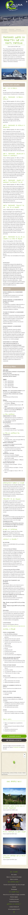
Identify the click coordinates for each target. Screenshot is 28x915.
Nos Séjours (14, 871)
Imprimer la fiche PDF (15, 740)
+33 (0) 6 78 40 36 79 (14, 906)
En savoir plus (14, 891)
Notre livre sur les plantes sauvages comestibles (14, 894)
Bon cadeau (14, 874)
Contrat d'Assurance (14, 901)
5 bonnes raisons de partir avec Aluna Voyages (14, 884)
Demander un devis (15, 736)
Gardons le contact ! (14, 904)
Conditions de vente (14, 899)
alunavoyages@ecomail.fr (14, 909)
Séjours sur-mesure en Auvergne (14, 876)
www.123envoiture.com (13, 625)
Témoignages (14, 889)
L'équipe (14, 886)
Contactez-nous (17, 747)
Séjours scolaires (14, 879)
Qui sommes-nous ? (14, 881)
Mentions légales (14, 896)
